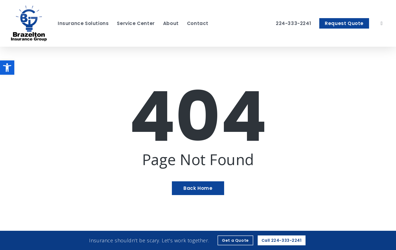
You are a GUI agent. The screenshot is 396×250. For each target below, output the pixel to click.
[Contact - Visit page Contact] (197, 23)
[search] (381, 23)
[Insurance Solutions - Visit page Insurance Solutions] (83, 23)
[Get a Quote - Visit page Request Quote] (235, 240)
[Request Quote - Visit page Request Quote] (344, 23)
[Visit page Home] (29, 23)
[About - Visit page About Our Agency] (171, 23)
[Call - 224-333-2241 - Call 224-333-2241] (282, 240)
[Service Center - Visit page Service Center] (136, 23)
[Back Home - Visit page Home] (198, 188)
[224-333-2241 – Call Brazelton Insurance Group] (293, 23)
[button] (7, 67)
